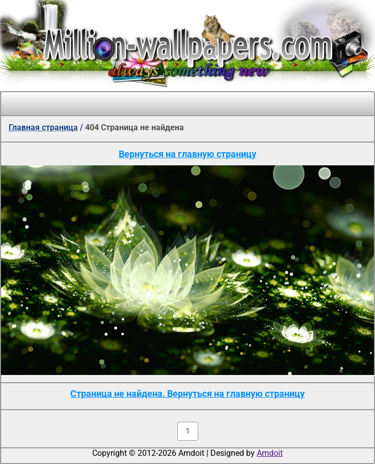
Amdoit (270, 453)
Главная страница (43, 127)
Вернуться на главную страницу (187, 154)
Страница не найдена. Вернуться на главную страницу (187, 393)
